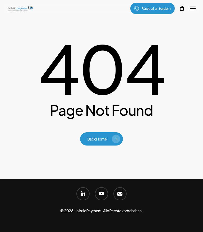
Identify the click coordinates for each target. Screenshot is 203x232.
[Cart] (182, 8)
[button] (193, 8)
